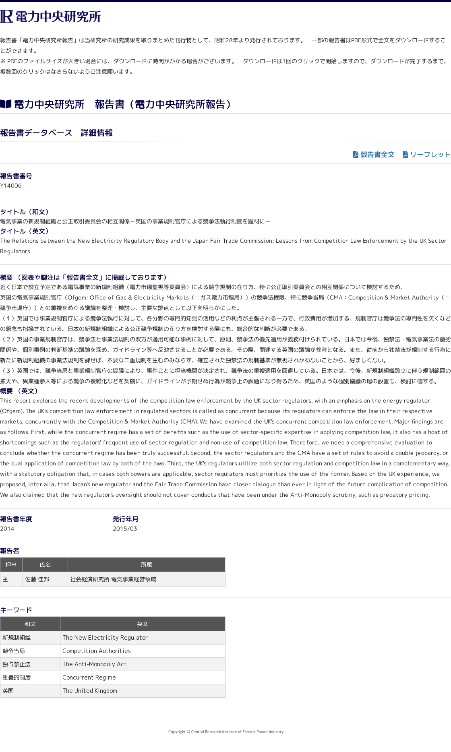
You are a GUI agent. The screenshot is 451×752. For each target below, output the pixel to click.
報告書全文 (377, 154)
